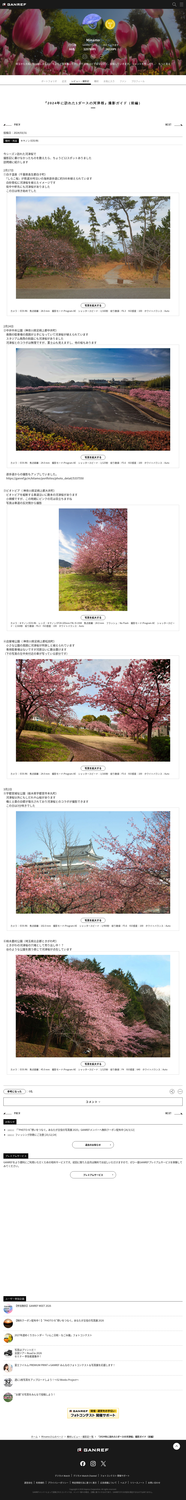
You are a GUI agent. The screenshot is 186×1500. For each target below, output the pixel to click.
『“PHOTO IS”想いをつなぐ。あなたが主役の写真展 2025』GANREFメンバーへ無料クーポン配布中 (69, 1129)
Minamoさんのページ (52, 1436)
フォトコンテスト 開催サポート (115, 1475)
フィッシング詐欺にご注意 (29, 1134)
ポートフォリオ (49, 81)
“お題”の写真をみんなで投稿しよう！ (29, 1397)
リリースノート (137, 1482)
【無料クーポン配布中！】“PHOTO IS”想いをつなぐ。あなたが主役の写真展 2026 (53, 1323)
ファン (123, 81)
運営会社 (28, 1482)
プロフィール (138, 81)
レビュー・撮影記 (80, 81)
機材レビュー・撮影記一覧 (80, 1436)
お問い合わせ (154, 1482)
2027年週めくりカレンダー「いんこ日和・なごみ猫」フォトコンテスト (47, 1338)
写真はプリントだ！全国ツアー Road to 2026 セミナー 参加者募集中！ (22, 1353)
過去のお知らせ (93, 1144)
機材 (96, 81)
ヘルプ (123, 1482)
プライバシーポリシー (58, 1482)
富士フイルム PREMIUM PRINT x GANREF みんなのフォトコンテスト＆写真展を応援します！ (59, 1368)
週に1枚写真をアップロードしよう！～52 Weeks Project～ (41, 1382)
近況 (64, 81)
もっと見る (164, 63)
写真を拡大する (93, 305)
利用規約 (40, 1482)
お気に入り (109, 81)
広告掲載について (108, 1482)
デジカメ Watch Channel (85, 1475)
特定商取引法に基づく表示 (84, 1482)
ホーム (34, 1436)
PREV (17, 124)
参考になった (14, 1091)
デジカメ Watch (62, 1475)
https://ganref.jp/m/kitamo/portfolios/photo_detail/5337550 (45, 478)
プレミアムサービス (93, 1174)
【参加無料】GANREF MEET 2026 (27, 1308)
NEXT (169, 124)
